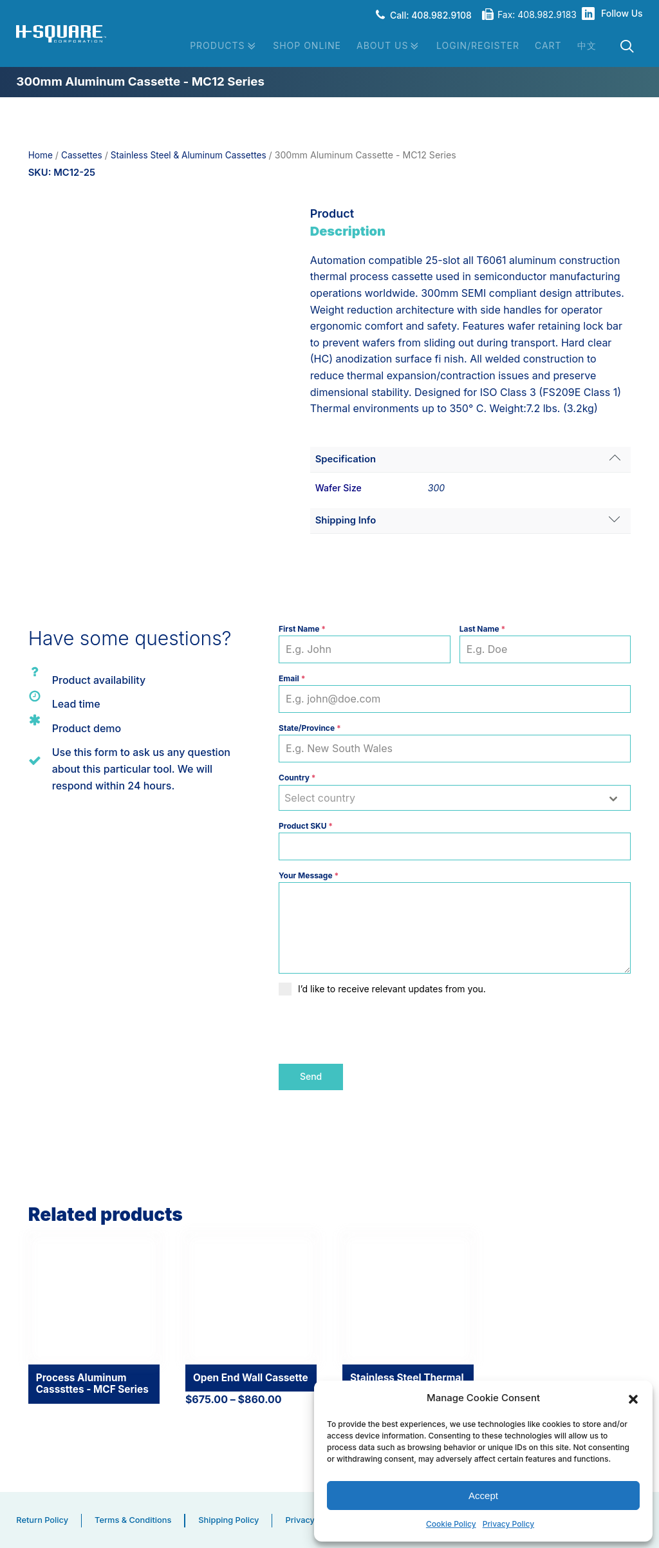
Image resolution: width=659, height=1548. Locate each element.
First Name (302, 629)
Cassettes (83, 154)
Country (297, 778)
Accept (483, 1494)
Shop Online (307, 45)
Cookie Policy (451, 1524)
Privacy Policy (508, 1524)
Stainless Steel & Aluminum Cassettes (194, 154)
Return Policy (43, 1518)
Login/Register (477, 45)
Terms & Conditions (137, 1518)
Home (41, 154)
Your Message (309, 876)
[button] (633, 1398)
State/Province (310, 728)
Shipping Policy (235, 1518)
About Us (389, 46)
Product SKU (306, 826)
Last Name (482, 629)
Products (223, 46)
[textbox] (442, 798)
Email (292, 679)
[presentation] (376, 1030)
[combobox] (454, 798)
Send (311, 1076)
